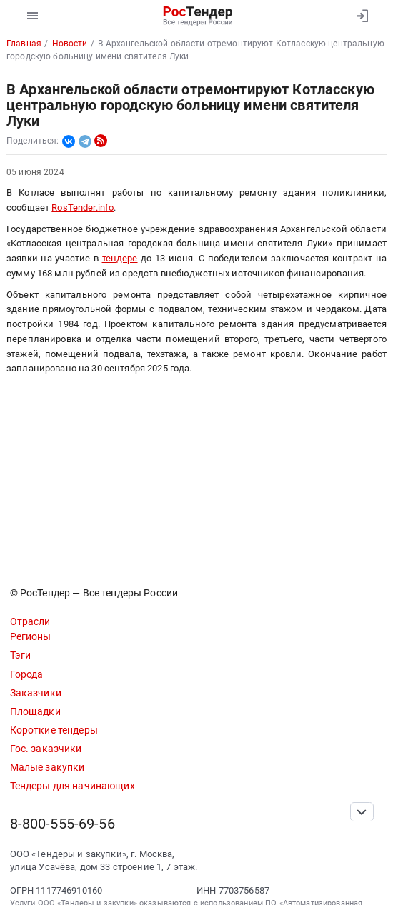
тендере (120, 258)
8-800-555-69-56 (62, 824)
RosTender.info (82, 207)
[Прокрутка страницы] (361, 811)
